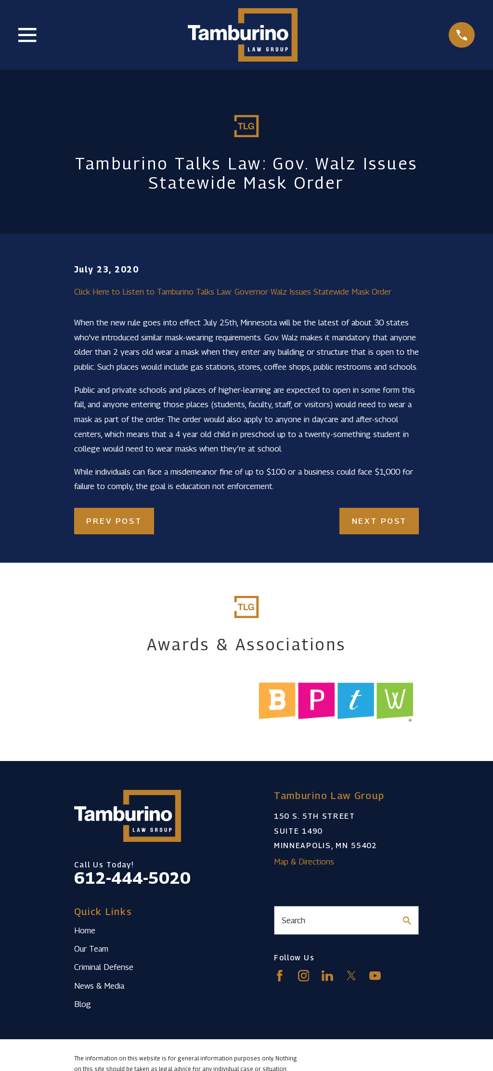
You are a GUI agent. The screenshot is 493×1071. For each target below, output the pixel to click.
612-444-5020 (132, 878)
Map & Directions (304, 861)
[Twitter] (351, 975)
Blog (82, 1004)
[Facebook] (279, 975)
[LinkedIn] (327, 975)
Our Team (91, 949)
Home (84, 930)
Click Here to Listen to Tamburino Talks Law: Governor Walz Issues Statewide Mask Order (232, 292)
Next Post (379, 521)
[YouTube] (375, 975)
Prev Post (114, 521)
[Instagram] (304, 975)
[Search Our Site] (407, 920)
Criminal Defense (103, 967)
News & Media (99, 986)
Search (293, 920)
